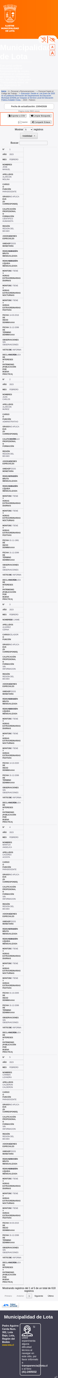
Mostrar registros (29, 129)
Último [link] (51, 1291)
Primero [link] (8, 1291)
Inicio (3, 91)
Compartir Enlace (41, 122)
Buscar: (15, 142)
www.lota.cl (8, 1340)
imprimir (25, 122)
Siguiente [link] (38, 1291)
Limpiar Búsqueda (40, 116)
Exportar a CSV (17, 116)
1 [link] (29, 1291)
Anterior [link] (20, 1291)
